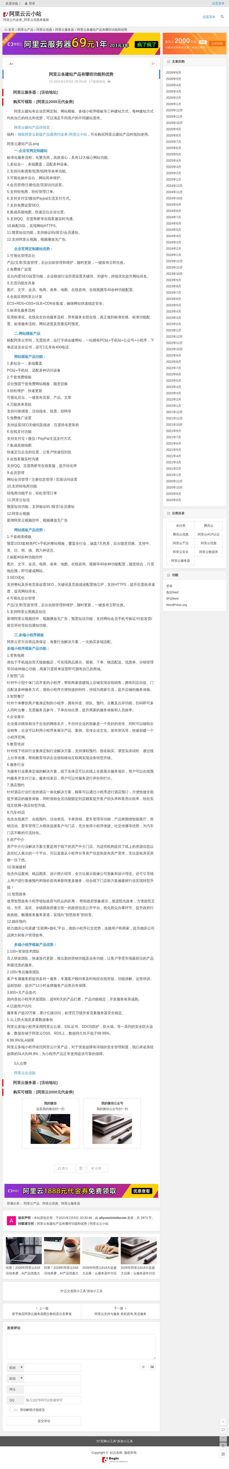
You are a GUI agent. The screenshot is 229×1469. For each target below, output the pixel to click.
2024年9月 (173, 204)
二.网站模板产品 (27, 333)
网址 (12, 1389)
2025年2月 (173, 173)
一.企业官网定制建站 (30, 151)
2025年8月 (173, 135)
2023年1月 (173, 330)
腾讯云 (208, 525)
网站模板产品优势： (30, 530)
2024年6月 (173, 223)
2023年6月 (173, 299)
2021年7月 (173, 437)
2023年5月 (173, 305)
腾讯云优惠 (181, 534)
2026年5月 (173, 79)
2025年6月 (173, 148)
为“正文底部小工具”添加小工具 (81, 1291)
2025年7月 (173, 141)
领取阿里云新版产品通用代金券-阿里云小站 (52, 134)
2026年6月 (173, 72)
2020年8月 (173, 500)
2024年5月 (173, 229)
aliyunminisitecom (112, 1218)
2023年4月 (173, 311)
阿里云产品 (25, 29)
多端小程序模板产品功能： (28, 648)
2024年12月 (174, 185)
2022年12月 (174, 336)
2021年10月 (174, 424)
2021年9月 (173, 431)
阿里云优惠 (44, 29)
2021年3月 (173, 462)
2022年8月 (173, 361)
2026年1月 (173, 104)
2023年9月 (173, 280)
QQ (11, 1400)
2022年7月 (173, 368)
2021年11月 (174, 418)
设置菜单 (218, 3)
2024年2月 (173, 248)
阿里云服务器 (64, 29)
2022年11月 (174, 343)
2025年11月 (174, 116)
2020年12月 (174, 481)
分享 (96, 1168)
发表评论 (97, 81)
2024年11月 (174, 192)
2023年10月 (174, 273)
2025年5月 (173, 154)
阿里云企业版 (25, 1073)
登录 (30, 3)
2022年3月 (173, 393)
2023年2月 (173, 324)
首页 (9, 29)
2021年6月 (173, 443)
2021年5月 (173, 449)
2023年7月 (173, 292)
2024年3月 (173, 242)
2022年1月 (173, 405)
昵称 (15, 1368)
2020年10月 (174, 487)
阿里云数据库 (208, 552)
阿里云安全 (181, 552)
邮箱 (15, 1378)
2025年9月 (173, 129)
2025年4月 (173, 160)
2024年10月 (174, 198)
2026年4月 (173, 85)
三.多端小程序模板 (29, 635)
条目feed (172, 592)
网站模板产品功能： (30, 357)
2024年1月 (173, 255)
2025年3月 (173, 167)
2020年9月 (173, 494)
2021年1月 (173, 475)
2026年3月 (173, 91)
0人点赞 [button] (20, 1063)
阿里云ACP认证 (209, 534)
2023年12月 (174, 261)
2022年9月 (173, 355)
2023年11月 (174, 267)
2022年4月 (173, 387)
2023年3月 (173, 317)
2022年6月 (173, 374)
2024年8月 (173, 211)
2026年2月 (173, 97)
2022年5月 (173, 380)
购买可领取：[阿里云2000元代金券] (43, 102)
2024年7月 (173, 217)
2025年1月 (173, 179)
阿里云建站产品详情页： (33, 127)
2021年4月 (173, 456)
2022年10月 (174, 349)
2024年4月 (173, 236)
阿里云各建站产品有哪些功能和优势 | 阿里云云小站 (72, 1223)
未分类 (180, 525)
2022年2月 (173, 399)
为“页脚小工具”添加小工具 (114, 1441)
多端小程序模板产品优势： (35, 945)
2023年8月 (173, 286)
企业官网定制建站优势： (33, 249)
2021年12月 (174, 412)
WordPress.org (176, 605)
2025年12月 (174, 110)
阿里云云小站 (32, 14)
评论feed (172, 598)
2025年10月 (174, 123)
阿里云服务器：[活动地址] (35, 92)
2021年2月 (173, 468)
